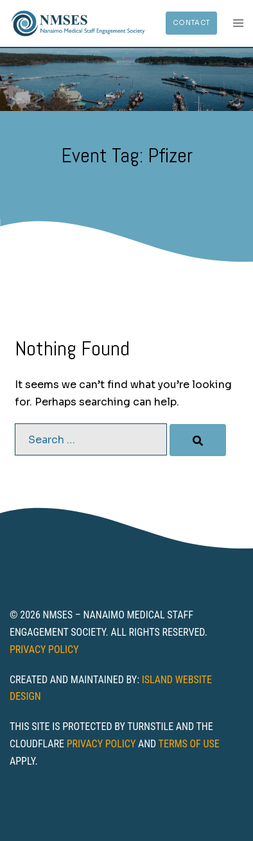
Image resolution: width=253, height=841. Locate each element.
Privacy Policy (44, 649)
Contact (191, 23)
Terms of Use (189, 744)
